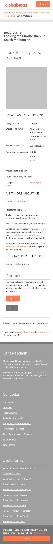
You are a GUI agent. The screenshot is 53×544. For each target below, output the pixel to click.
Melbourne (9, 15)
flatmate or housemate (24, 332)
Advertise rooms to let (13, 428)
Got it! (26, 538)
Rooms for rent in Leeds (14, 521)
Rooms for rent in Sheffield (15, 516)
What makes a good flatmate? (17, 479)
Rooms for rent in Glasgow (15, 494)
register (17, 201)
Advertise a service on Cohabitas (18, 434)
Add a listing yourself (12, 418)
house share (43, 332)
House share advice (12, 473)
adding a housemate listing (27, 235)
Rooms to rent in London (14, 484)
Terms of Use (9, 444)
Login (8, 201)
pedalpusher (13, 32)
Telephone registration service (17, 423)
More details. (39, 532)
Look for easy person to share (24, 12)
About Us (7, 407)
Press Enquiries (10, 412)
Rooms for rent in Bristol (14, 505)
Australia (44, 12)
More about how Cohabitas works (19, 468)
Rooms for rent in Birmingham (17, 489)
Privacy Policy (9, 439)
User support (9, 402)
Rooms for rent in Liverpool (15, 500)
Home (5, 12)
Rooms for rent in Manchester (17, 510)
